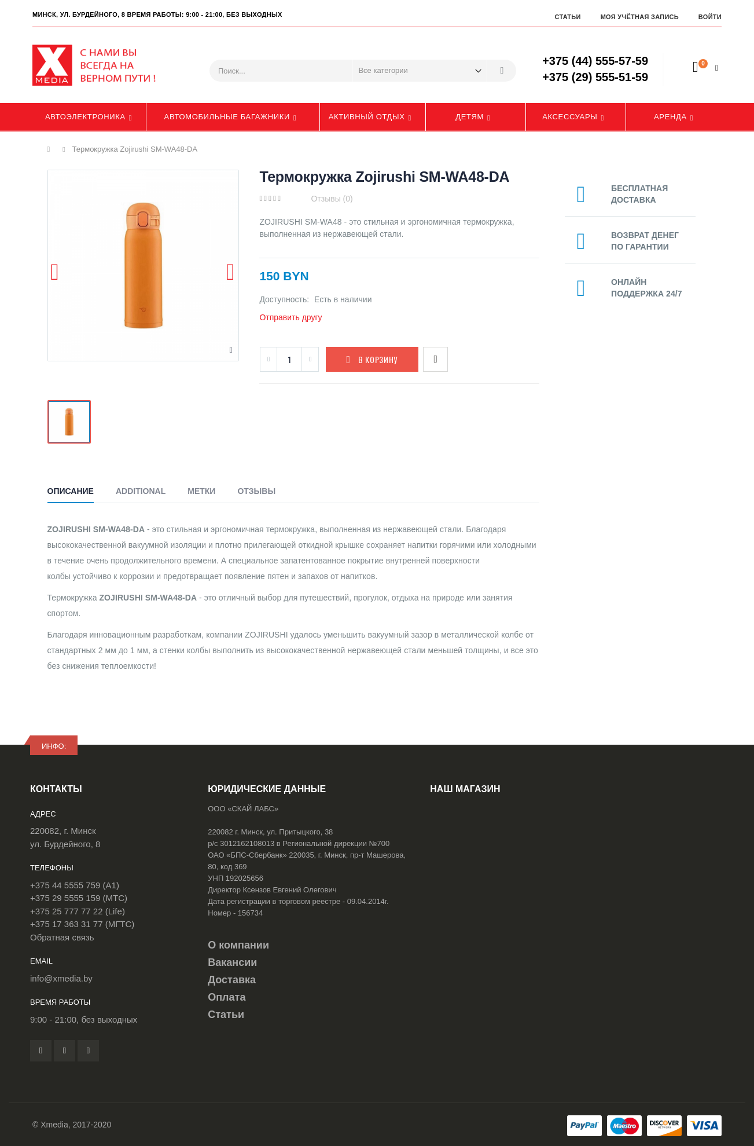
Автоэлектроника (85, 116)
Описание (70, 491)
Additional (140, 491)
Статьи (567, 16)
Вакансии (232, 962)
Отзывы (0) (331, 198)
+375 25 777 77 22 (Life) (77, 911)
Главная (51, 149)
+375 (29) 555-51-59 (595, 77)
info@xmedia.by (61, 978)
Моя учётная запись (640, 16)
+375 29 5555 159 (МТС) (78, 898)
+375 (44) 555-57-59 (595, 60)
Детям (469, 116)
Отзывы (256, 491)
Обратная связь (62, 937)
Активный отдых (367, 116)
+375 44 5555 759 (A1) (74, 885)
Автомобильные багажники (227, 116)
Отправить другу (290, 317)
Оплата (226, 997)
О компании (238, 945)
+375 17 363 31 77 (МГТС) (82, 924)
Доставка (232, 980)
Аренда (670, 116)
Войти (710, 16)
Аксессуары (569, 116)
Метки (201, 491)
